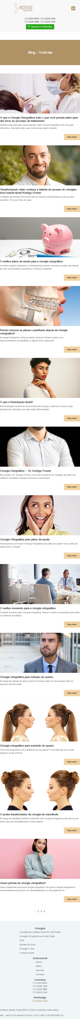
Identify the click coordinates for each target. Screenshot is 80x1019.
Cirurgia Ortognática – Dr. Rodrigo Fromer (25, 470)
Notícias (40, 970)
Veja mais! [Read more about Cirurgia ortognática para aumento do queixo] (72, 762)
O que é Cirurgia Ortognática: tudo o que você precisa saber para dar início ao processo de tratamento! (39, 119)
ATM (21, 940)
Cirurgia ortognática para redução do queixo (26, 677)
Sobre (39, 962)
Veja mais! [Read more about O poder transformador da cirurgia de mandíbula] (72, 830)
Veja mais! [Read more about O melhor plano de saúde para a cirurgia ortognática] (72, 277)
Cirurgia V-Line (26, 948)
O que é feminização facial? (16, 402)
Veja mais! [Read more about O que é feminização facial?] (72, 418)
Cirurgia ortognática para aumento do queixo (27, 745)
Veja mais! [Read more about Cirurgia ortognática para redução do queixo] (72, 693)
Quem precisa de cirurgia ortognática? (23, 883)
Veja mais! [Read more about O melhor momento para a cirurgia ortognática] (72, 624)
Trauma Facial (26, 952)
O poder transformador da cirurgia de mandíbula (29, 814)
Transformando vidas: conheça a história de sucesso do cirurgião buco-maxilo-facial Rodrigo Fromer (38, 191)
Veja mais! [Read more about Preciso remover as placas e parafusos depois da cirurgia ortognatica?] (72, 349)
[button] (73, 8)
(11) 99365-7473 (40, 1001)
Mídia (38, 966)
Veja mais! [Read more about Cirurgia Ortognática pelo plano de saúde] (72, 555)
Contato (40, 974)
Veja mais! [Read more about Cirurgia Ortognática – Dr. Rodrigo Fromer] (72, 487)
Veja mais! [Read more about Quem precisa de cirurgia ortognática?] (72, 899)
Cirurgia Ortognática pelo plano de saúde (24, 539)
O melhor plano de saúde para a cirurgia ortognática (31, 261)
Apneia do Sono (27, 944)
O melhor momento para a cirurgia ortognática (27, 608)
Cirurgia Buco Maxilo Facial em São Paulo (40, 932)
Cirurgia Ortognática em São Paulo (37, 936)
